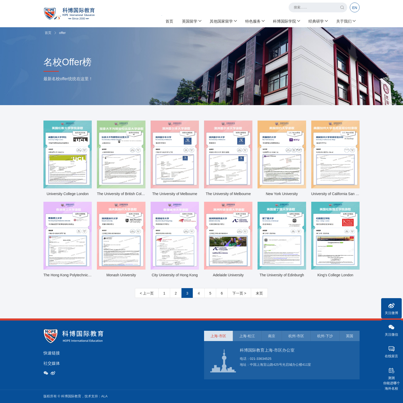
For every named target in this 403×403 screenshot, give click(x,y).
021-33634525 (260, 359)
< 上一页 (147, 293)
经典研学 (317, 21)
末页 (259, 293)
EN (354, 8)
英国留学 (191, 21)
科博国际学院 (286, 21)
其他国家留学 (223, 21)
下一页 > (239, 293)
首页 (169, 21)
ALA (104, 396)
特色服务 (254, 21)
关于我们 (345, 21)
